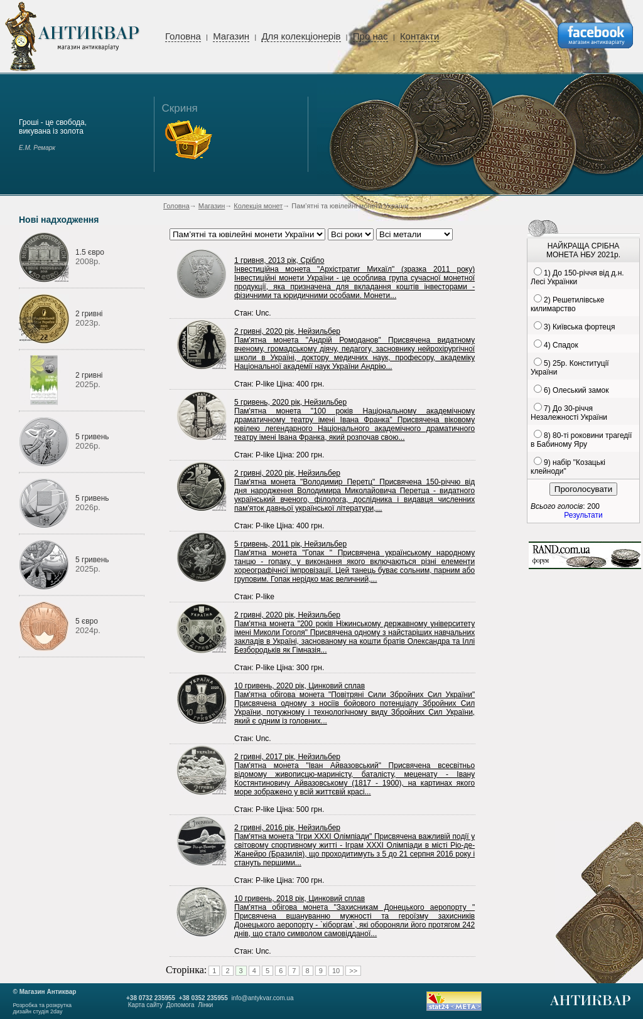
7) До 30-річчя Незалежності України (569, 413)
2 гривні (88, 313)
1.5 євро (89, 252)
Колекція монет (258, 206)
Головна (183, 36)
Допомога (180, 1004)
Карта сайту (145, 1004)
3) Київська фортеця (579, 327)
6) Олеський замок (576, 390)
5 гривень (92, 436)
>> (353, 970)
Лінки (205, 1004)
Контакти (419, 36)
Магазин (231, 36)
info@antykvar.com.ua (262, 998)
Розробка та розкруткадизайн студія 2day (42, 1008)
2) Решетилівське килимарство (567, 304)
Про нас (370, 36)
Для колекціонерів (300, 36)
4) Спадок (561, 345)
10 (336, 970)
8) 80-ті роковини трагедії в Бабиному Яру (581, 440)
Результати (583, 515)
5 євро (86, 621)
